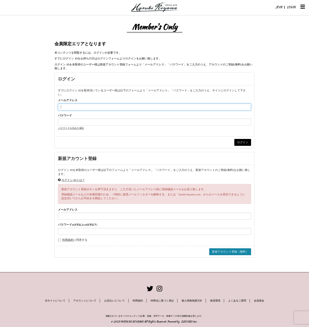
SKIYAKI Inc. (189, 321)
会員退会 (259, 300)
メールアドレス (67, 100)
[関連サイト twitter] (150, 288)
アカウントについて (84, 300)
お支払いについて (114, 300)
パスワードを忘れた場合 (71, 128)
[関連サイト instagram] (159, 288)
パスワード (65, 115)
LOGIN (291, 7)
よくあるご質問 (237, 300)
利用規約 (67, 239)
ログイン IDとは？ (73, 180)
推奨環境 (215, 300)
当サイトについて (55, 300)
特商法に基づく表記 (162, 300)
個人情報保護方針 (192, 300)
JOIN (278, 7)
